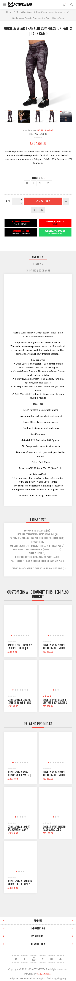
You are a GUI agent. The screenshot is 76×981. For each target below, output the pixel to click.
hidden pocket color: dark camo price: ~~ (35, 557)
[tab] (38, 257)
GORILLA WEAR (45, 130)
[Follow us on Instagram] (51, 959)
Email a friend (41, 210)
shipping (61, 978)
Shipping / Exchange (38, 270)
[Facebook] (24, 959)
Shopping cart (66, 3)
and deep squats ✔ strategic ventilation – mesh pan (35, 545)
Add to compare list (34, 210)
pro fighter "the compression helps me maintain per (36, 561)
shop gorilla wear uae (35, 530)
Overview (38, 256)
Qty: (8, 201)
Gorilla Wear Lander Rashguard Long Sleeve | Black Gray (54, 829)
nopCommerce (44, 973)
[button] (11, 635)
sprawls (35, 542)
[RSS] (60, 959)
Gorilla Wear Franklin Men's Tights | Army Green (20, 884)
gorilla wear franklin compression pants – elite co (35, 538)
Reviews (38, 263)
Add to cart (43, 201)
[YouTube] (33, 959)
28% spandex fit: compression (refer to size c (35, 549)
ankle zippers (35, 553)
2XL (48, 183)
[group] (20, 621)
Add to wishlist (66, 201)
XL (40, 183)
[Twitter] (15, 959)
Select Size (37, 178)
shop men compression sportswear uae (35, 534)
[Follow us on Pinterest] (42, 959)
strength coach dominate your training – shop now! (36, 568)
